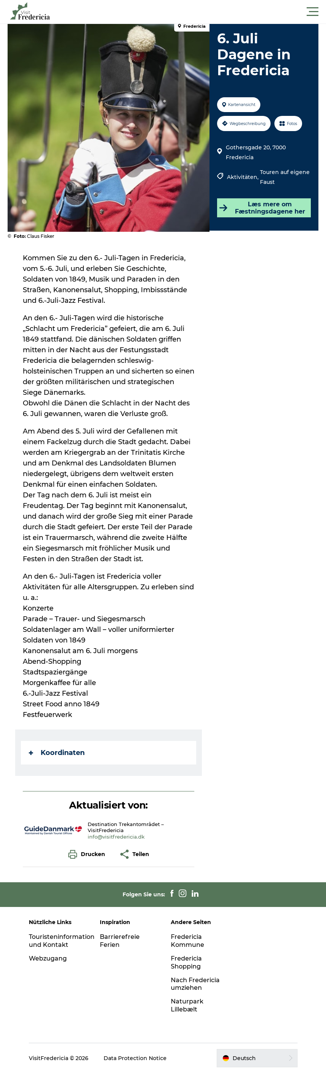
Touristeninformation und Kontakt (61, 940)
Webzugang (48, 958)
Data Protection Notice (135, 1058)
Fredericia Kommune (187, 940)
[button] (197, 11)
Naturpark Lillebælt (187, 1005)
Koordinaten (57, 753)
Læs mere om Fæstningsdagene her (262, 208)
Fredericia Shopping (186, 962)
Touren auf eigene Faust (285, 177)
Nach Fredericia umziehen (195, 984)
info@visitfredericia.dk (116, 837)
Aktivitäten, (243, 177)
